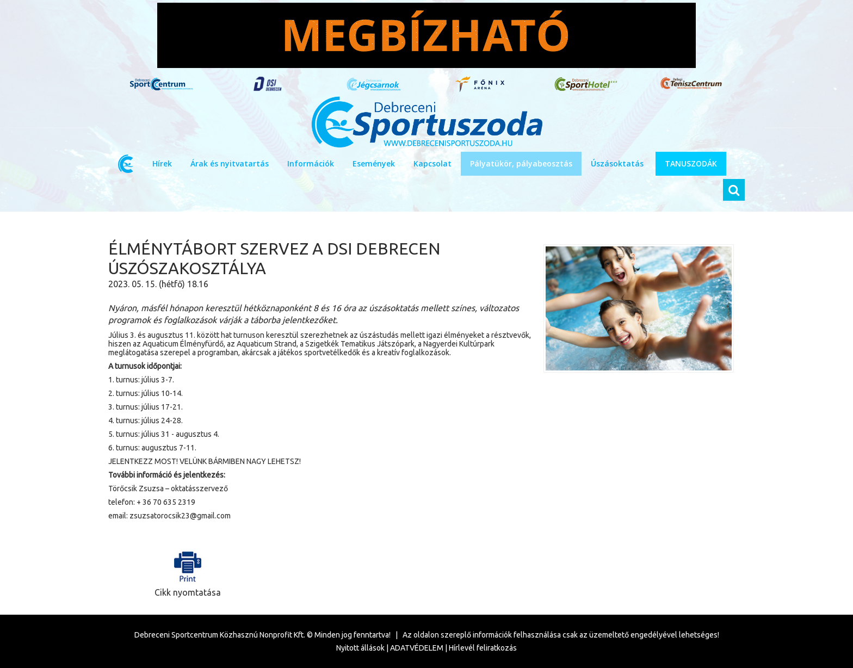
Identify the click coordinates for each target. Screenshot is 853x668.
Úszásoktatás (617, 163)
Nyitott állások (360, 648)
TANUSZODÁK (691, 163)
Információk (310, 163)
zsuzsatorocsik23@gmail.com (180, 515)
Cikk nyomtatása (187, 571)
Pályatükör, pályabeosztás (521, 163)
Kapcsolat (432, 163)
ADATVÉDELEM (416, 648)
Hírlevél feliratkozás (483, 648)
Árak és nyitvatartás (229, 163)
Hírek (162, 163)
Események (374, 163)
